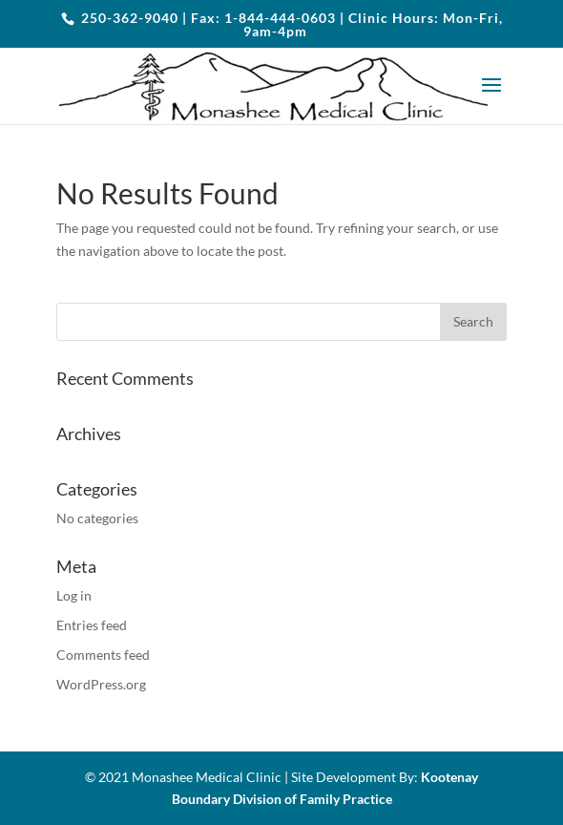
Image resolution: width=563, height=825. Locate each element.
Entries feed (91, 625)
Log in (74, 595)
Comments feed (103, 654)
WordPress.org (101, 684)
